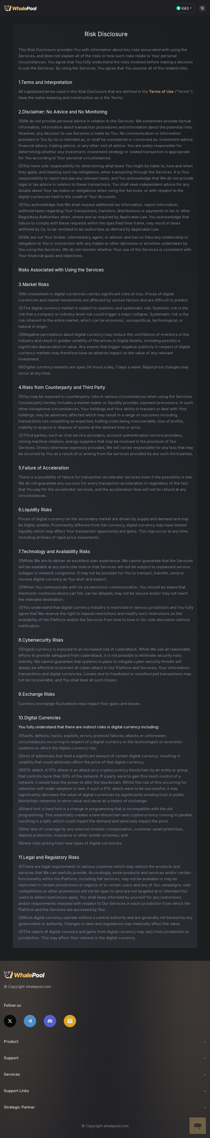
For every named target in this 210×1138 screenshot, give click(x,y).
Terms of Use (161, 91)
